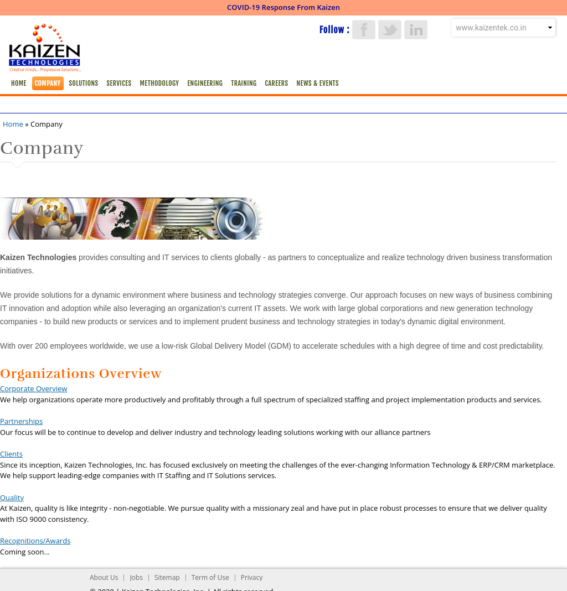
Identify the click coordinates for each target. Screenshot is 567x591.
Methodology (159, 83)
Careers (276, 83)
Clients (11, 454)
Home (19, 83)
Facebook (363, 29)
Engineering (205, 83)
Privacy (252, 577)
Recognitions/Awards (35, 541)
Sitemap (167, 577)
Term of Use (210, 577)
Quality (12, 497)
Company (48, 83)
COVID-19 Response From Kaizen (283, 7)
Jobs (136, 577)
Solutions (84, 83)
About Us (104, 577)
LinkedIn (415, 29)
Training (243, 83)
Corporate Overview (33, 388)
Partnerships (21, 421)
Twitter (389, 29)
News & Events (317, 83)
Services (119, 83)
